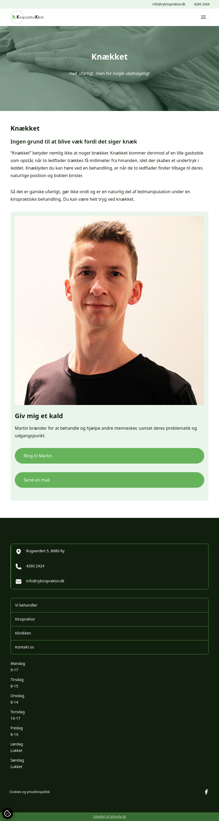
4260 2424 (202, 4)
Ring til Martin (38, 456)
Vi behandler (26, 605)
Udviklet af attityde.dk (109, 816)
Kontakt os (24, 647)
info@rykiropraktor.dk (169, 4)
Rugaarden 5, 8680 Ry (40, 551)
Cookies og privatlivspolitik (29, 792)
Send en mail (37, 480)
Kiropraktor (25, 619)
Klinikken (23, 633)
